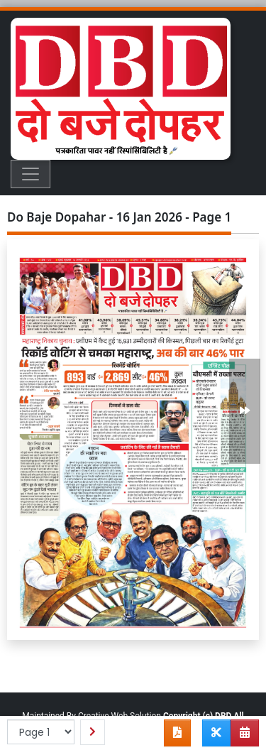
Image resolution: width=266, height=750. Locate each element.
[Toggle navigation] (30, 174)
